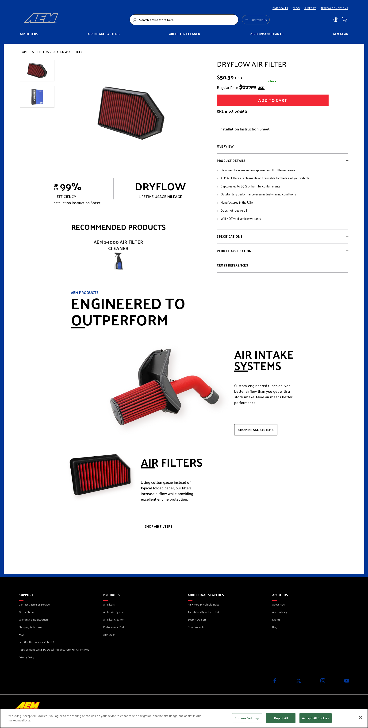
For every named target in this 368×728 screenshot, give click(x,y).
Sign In (335, 19)
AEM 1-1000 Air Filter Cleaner (118, 245)
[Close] (360, 717)
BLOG (296, 8)
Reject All (281, 718)
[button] (37, 70)
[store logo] (75, 19)
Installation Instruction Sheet (244, 129)
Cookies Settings (247, 718)
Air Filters (40, 51)
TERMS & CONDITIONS (334, 8)
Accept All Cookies (315, 718)
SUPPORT (310, 8)
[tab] (282, 146)
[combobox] (184, 19)
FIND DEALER (280, 8)
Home (24, 51)
